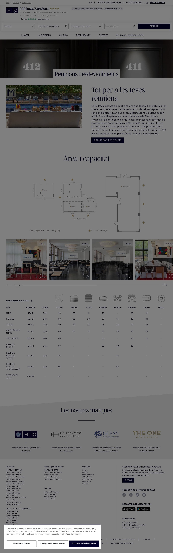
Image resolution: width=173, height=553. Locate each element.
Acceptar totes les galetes (84, 544)
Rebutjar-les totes (21, 544)
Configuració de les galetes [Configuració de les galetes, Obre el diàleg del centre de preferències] (52, 544)
